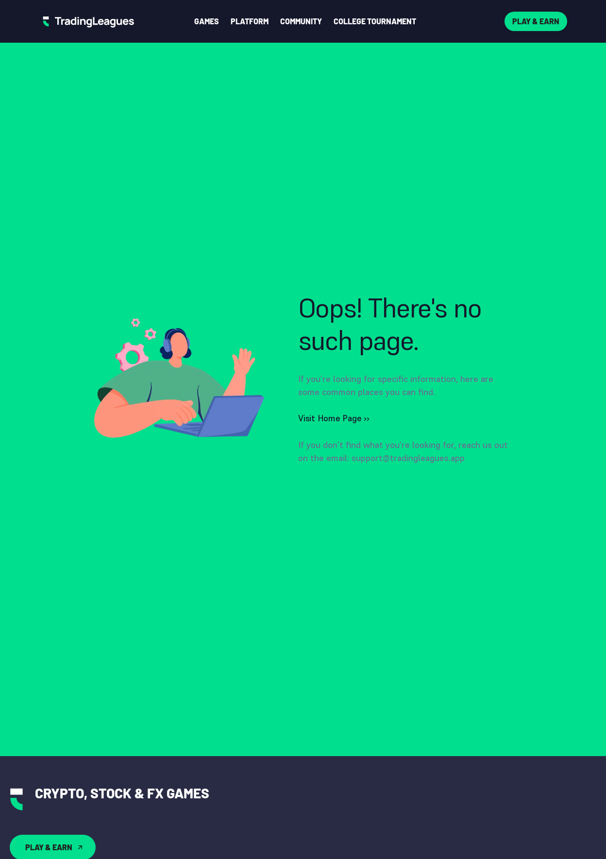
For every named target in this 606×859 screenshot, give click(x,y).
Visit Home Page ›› (334, 418)
